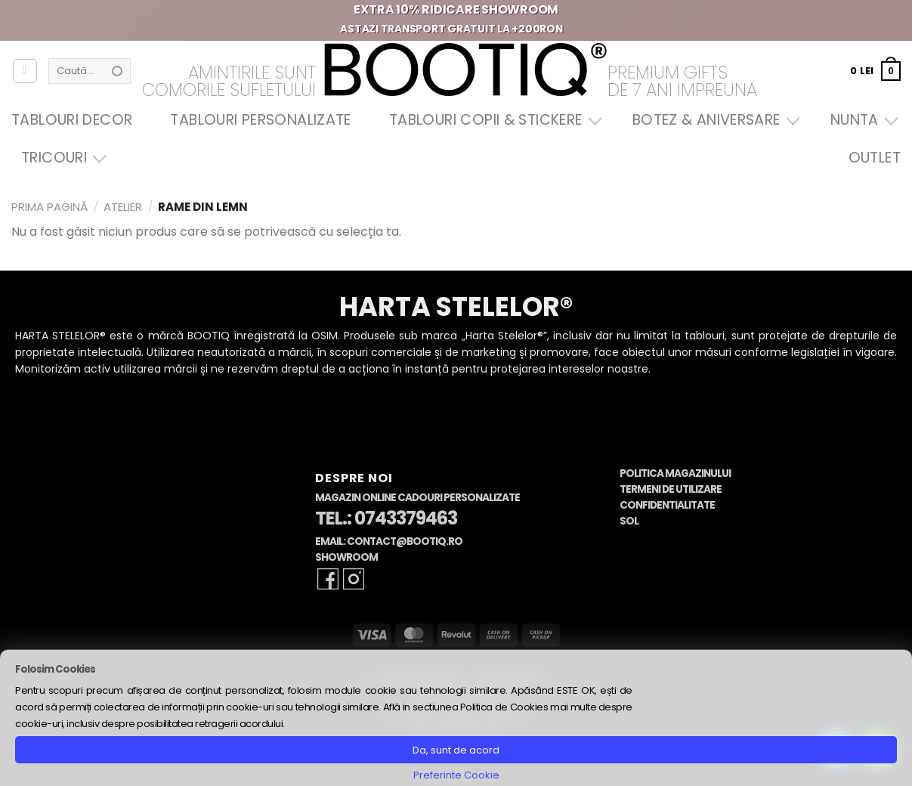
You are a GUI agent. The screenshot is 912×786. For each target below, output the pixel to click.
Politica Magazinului (675, 473)
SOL (629, 521)
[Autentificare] (25, 71)
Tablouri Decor (71, 120)
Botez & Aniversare (712, 120)
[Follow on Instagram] (353, 579)
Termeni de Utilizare (671, 489)
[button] (875, 70)
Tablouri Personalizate (260, 120)
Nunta (860, 120)
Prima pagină (49, 207)
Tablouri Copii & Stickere (492, 120)
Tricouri (60, 157)
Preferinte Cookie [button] (456, 775)
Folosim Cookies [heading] (55, 669)
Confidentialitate (667, 505)
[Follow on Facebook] (328, 579)
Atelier (123, 207)
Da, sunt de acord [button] (456, 750)
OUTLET (875, 157)
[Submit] (117, 71)
